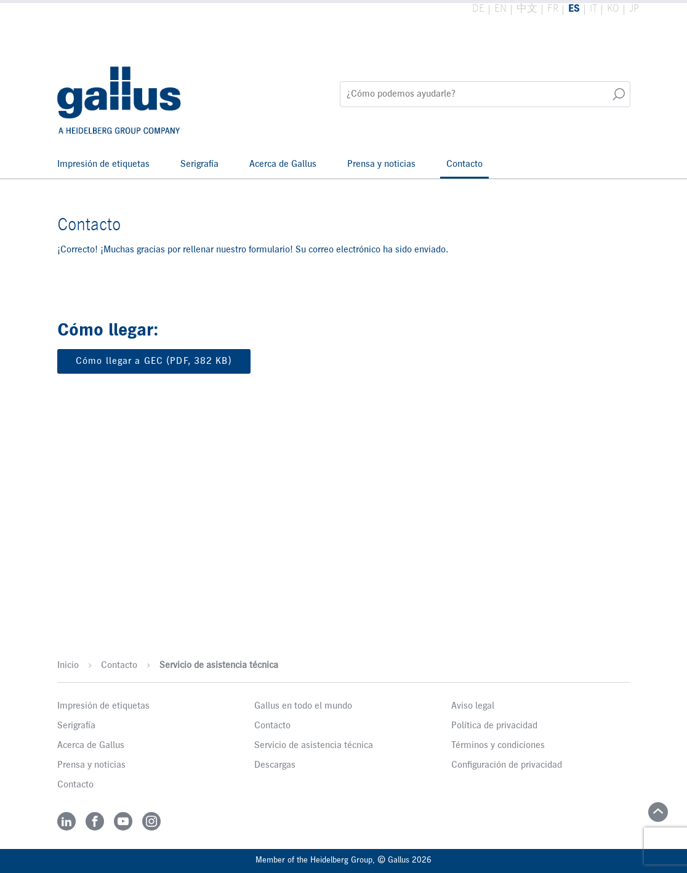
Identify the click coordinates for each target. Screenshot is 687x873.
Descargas (274, 765)
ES (574, 9)
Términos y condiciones (498, 745)
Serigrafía (199, 164)
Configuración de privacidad (506, 765)
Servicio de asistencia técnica (218, 665)
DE (478, 9)
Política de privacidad (494, 726)
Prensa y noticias (381, 164)
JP (634, 9)
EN (500, 9)
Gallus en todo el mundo (303, 706)
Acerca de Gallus (282, 164)
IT (593, 9)
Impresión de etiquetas (103, 164)
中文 (526, 9)
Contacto (464, 164)
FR (552, 9)
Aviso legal (472, 706)
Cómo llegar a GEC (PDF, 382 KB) (154, 361)
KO (613, 9)
